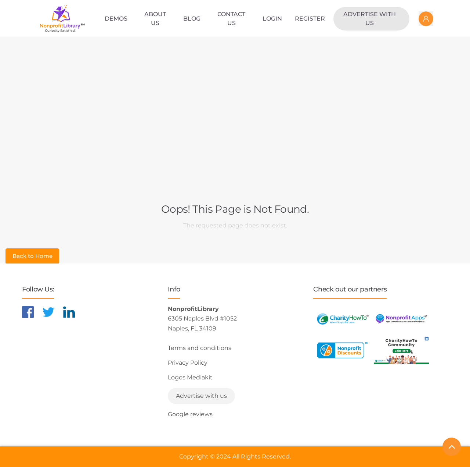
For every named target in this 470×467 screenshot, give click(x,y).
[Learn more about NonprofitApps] (401, 319)
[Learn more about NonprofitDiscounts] (342, 350)
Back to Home (32, 255)
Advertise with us (369, 18)
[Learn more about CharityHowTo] (342, 319)
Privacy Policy (187, 362)
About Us (155, 18)
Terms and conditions (199, 347)
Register (310, 18)
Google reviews (190, 414)
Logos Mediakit (190, 377)
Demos (116, 18)
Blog (191, 18)
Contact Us (231, 18)
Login (272, 18)
